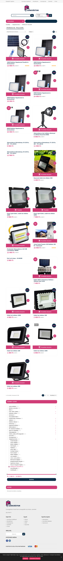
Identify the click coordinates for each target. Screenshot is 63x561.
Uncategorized (12, 437)
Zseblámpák (13, 470)
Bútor (10, 409)
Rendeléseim (35, 1)
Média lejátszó (12, 427)
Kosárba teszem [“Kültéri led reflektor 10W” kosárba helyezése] (46, 312)
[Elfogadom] (61, 557)
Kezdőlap (8, 24)
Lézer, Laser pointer (15, 458)
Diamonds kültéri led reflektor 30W (43, 178)
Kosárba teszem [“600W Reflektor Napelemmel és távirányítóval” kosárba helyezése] (46, 89)
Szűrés (31, 479)
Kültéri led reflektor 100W (14, 315)
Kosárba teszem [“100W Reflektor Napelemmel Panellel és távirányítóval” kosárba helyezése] (19, 59)
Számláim (50, 1)
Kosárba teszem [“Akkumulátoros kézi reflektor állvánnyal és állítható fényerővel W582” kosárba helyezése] (46, 130)
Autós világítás (14, 442)
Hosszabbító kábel (13, 416)
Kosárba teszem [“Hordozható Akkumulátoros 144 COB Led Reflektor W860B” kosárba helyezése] (19, 245)
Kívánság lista (43, 1)
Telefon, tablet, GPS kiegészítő (16, 433)
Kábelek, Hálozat (13, 421)
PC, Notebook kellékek (14, 428)
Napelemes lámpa (14, 463)
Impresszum (45, 523)
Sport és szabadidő (13, 430)
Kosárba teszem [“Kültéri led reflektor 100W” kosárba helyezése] (19, 312)
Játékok (11, 420)
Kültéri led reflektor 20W (13, 386)
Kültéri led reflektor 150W (40, 350)
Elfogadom (25, 558)
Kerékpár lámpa (14, 451)
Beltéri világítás (14, 444)
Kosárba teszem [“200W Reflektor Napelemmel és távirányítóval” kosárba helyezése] (46, 59)
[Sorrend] (16, 32)
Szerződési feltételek (47, 521)
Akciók (26, 521)
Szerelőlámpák (13, 468)
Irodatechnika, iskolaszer (15, 418)
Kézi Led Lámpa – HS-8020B (14, 258)
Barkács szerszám (13, 408)
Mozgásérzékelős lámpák (16, 461)
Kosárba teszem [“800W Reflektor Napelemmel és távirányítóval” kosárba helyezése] (19, 125)
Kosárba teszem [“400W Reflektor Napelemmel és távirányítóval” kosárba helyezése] (19, 94)
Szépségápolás (12, 432)
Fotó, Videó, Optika (13, 411)
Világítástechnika (16, 24)
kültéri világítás (14, 454)
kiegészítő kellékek (13, 425)
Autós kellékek (12, 406)
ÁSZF (26, 523)
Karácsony (11, 423)
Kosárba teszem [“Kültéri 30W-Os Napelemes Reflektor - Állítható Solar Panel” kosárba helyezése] (46, 276)
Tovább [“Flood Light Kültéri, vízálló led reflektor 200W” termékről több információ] (19, 210)
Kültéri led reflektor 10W (40, 315)
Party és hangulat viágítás (16, 464)
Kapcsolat (27, 524)
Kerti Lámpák (13, 452)
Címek (55, 1)
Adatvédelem (45, 519)
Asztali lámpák (13, 440)
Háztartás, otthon (13, 413)
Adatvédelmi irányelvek (35, 558)
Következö (52, 395)
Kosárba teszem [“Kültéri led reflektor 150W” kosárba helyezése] (46, 347)
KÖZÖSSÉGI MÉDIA (11, 537)
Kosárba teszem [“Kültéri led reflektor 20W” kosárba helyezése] (19, 383)
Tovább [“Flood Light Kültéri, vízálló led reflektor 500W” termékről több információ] (46, 210)
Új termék (11, 435)
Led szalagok (13, 456)
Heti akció (11, 415)
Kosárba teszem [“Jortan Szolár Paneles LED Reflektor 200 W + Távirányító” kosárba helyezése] (46, 241)
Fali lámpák (13, 446)
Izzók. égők (13, 449)
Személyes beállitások (26, 1)
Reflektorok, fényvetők (15, 466)
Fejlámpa (12, 447)
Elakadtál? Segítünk (10, 1)
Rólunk (26, 519)
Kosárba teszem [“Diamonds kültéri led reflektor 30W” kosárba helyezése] (46, 174)
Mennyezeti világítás (15, 459)
